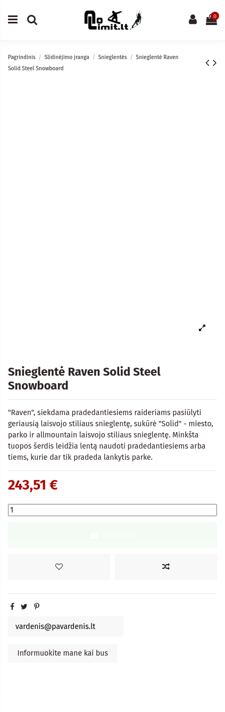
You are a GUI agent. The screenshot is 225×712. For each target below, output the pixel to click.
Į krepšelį (112, 535)
